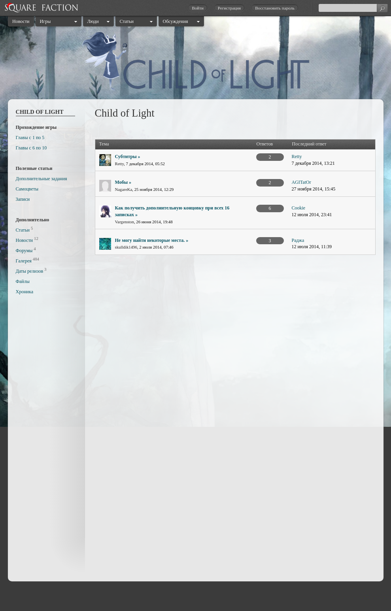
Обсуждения (175, 21)
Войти (197, 8)
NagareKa (123, 189)
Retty (119, 163)
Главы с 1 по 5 (30, 137)
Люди (93, 21)
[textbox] (353, 8)
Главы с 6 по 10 (31, 148)
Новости (21, 21)
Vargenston (124, 221)
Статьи (127, 21)
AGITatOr (301, 182)
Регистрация (229, 8)
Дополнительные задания (41, 178)
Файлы (23, 281)
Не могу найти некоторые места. (150, 240)
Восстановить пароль (275, 8)
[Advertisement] (47, 440)
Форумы (24, 250)
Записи (23, 199)
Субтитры (126, 156)
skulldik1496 (126, 247)
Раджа (298, 240)
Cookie (299, 208)
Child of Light (40, 112)
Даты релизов (29, 271)
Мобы (121, 182)
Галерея (24, 261)
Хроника (24, 291)
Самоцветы (27, 189)
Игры (45, 21)
